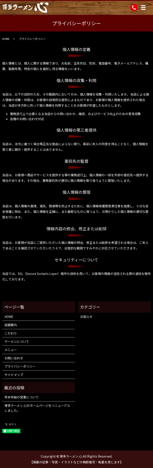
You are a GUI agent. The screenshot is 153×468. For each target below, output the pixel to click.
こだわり (10, 333)
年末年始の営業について (21, 397)
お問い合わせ (13, 358)
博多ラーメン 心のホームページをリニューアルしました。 (37, 408)
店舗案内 (10, 325)
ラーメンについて (16, 341)
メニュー (10, 349)
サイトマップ (13, 374)
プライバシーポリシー (20, 366)
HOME (6, 39)
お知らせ (86, 316)
